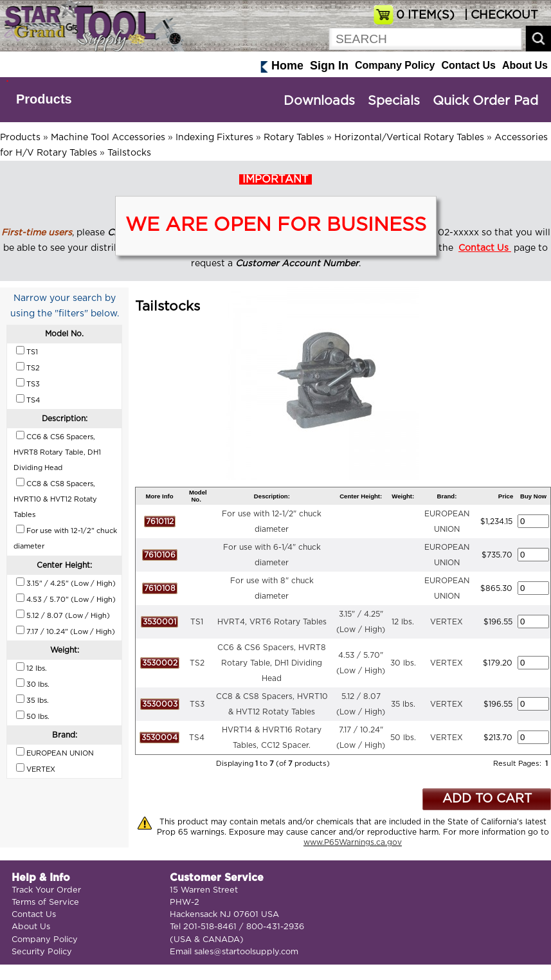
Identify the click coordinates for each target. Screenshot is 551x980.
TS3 (197, 704)
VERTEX (446, 622)
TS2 (197, 663)
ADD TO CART (487, 799)
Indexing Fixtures (214, 137)
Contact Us (468, 65)
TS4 (196, 737)
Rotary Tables (294, 137)
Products (44, 99)
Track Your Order (46, 890)
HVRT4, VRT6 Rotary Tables (272, 622)
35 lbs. (403, 704)
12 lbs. (403, 622)
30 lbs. (403, 663)
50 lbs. (403, 737)
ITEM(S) (425, 15)
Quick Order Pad (485, 101)
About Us (525, 65)
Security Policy (42, 952)
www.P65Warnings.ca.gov (352, 842)
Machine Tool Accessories (108, 137)
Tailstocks (129, 153)
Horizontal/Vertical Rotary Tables (409, 137)
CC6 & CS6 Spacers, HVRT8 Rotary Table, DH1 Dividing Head (271, 663)
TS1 (196, 622)
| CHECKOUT (499, 15)
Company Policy (395, 65)
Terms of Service (45, 902)
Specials (394, 101)
